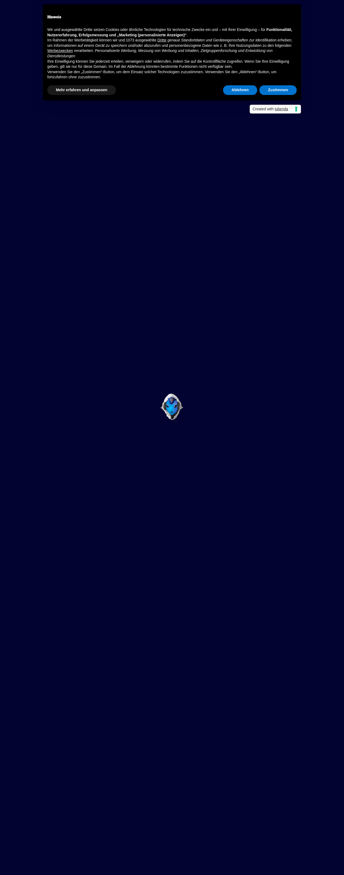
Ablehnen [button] (240, 90)
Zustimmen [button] (278, 90)
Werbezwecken (60, 50)
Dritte (161, 40)
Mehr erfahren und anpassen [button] (81, 90)
